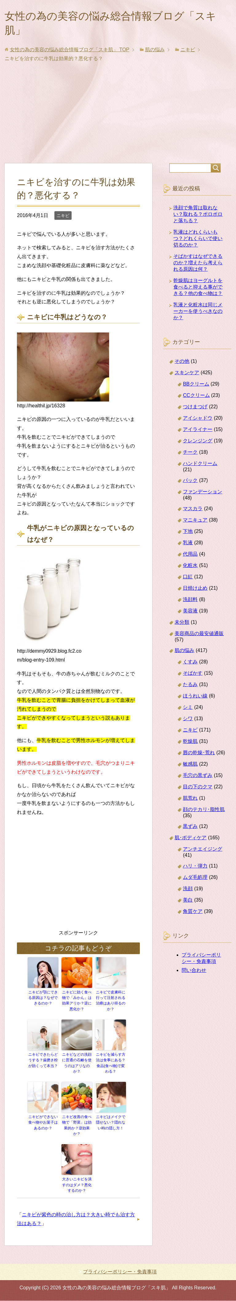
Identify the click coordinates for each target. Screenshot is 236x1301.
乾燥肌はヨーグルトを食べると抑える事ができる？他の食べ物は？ (197, 289)
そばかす (193, 675)
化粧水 (190, 567)
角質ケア (193, 913)
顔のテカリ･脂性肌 (204, 811)
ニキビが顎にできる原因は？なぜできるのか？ (43, 999)
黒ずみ (190, 828)
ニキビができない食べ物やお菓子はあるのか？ (43, 1123)
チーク (190, 453)
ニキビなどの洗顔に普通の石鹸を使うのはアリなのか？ (77, 1064)
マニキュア (195, 521)
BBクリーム (196, 385)
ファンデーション (202, 493)
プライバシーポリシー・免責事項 (120, 1272)
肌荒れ (190, 799)
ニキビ (63, 217)
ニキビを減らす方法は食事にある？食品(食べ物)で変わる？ (110, 1064)
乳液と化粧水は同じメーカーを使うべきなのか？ (197, 313)
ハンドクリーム (200, 465)
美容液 (190, 612)
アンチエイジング (202, 850)
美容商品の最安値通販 (199, 635)
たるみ (190, 686)
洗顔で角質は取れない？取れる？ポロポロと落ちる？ (197, 216)
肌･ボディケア (190, 839)
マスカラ (193, 510)
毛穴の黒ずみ (197, 777)
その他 (182, 363)
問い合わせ (194, 972)
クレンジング (197, 442)
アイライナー (197, 431)
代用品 (190, 555)
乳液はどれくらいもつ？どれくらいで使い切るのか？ (197, 240)
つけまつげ (195, 408)
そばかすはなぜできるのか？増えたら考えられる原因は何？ (197, 264)
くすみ (190, 663)
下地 (188, 533)
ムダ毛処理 (195, 879)
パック (190, 482)
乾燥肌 (190, 743)
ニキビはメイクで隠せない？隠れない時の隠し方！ (110, 1123)
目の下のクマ (197, 788)
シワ (188, 720)
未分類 (182, 624)
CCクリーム (196, 397)
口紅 (188, 578)
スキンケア (187, 374)
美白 (188, 901)
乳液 (188, 544)
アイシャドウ (197, 419)
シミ (188, 709)
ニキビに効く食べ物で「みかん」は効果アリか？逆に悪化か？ (77, 1002)
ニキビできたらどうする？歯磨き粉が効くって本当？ (43, 1061)
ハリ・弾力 (195, 867)
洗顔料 (190, 601)
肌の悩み (184, 652)
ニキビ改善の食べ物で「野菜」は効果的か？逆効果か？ (77, 1126)
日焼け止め (195, 589)
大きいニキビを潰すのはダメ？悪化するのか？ (77, 1185)
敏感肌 (190, 765)
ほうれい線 (195, 697)
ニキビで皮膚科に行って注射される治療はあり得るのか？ (110, 1002)
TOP (69, 51)
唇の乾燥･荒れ (199, 754)
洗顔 (188, 890)
